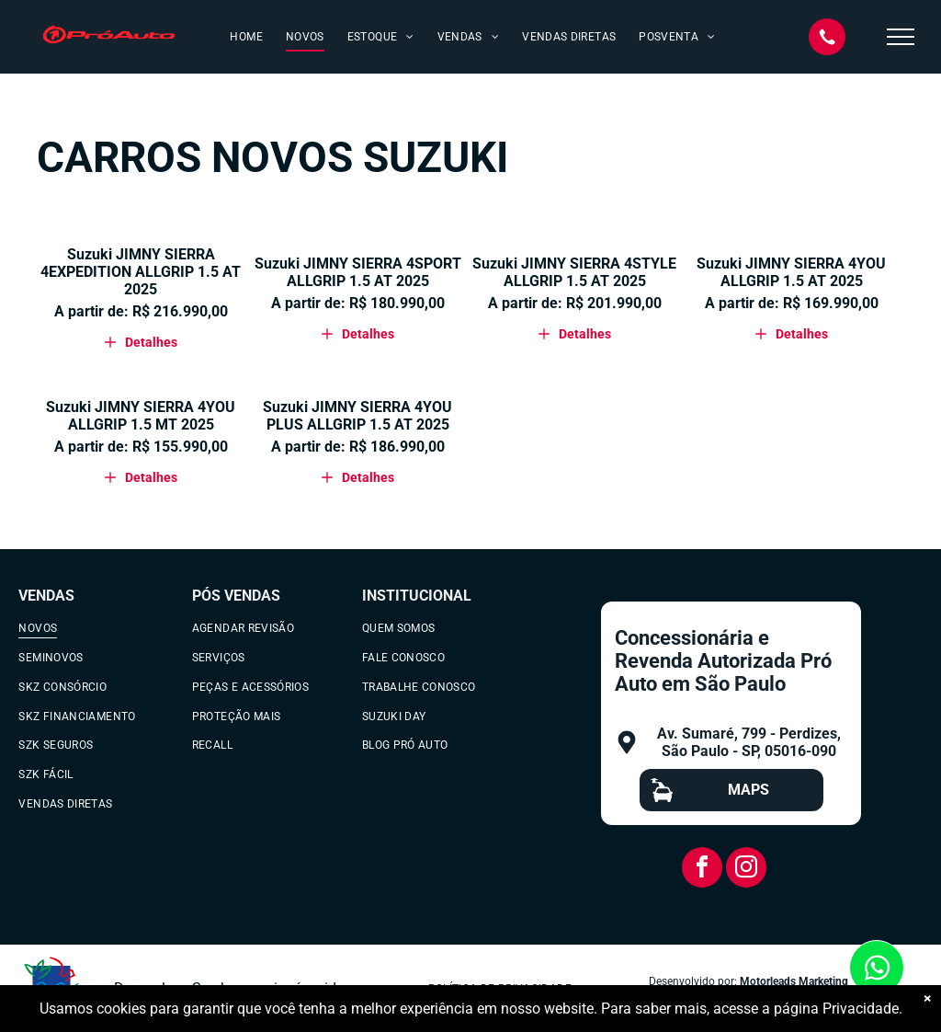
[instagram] (746, 869)
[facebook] (702, 869)
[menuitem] (243, 37)
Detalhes (141, 342)
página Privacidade (836, 1008)
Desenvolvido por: (693, 981)
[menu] (900, 37)
